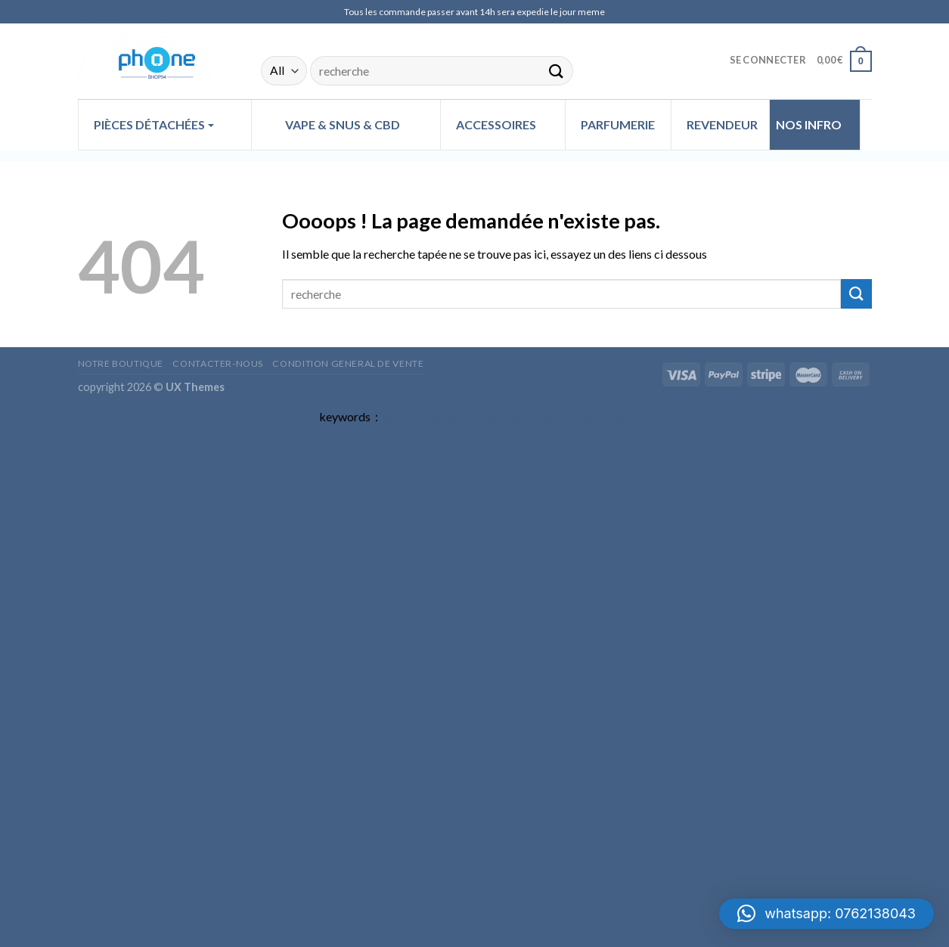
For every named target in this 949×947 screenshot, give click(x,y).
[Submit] (556, 70)
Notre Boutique (121, 363)
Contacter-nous (217, 363)
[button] (826, 914)
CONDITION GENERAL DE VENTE (347, 363)
